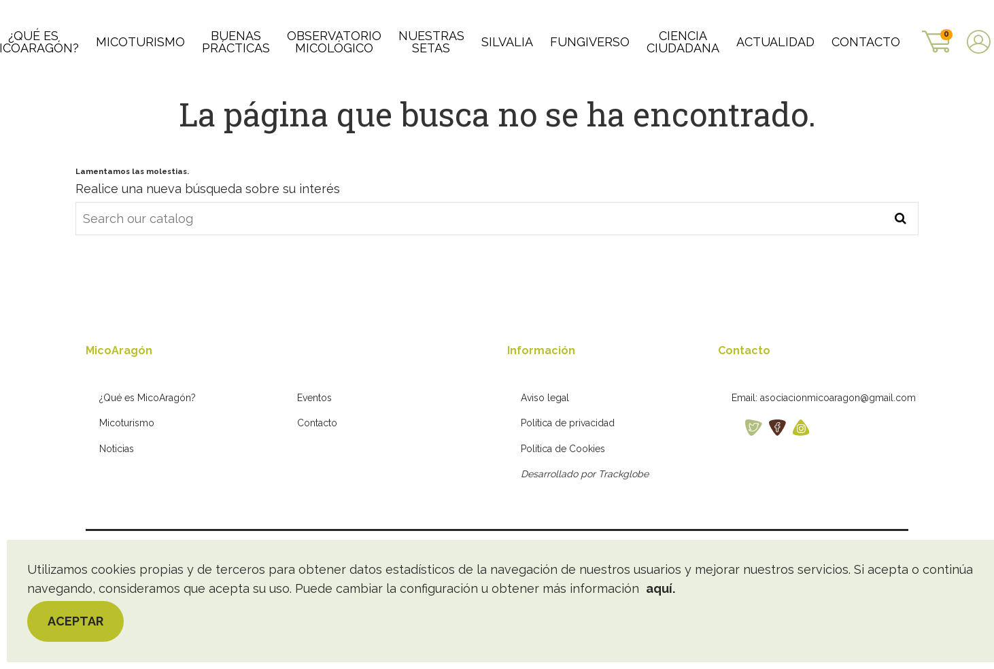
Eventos (314, 444)
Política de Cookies (563, 495)
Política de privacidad (568, 469)
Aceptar (75, 621)
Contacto (317, 469)
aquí (659, 588)
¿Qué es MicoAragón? (147, 444)
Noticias (116, 495)
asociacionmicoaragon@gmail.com (838, 444)
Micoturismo (126, 469)
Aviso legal (545, 444)
